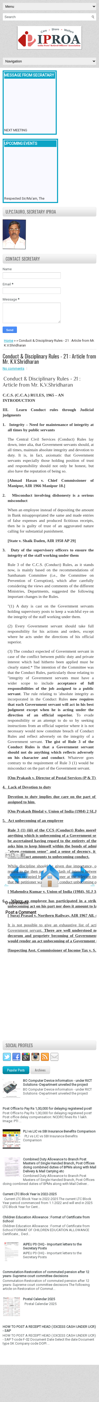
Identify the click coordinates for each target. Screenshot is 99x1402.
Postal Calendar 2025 (39, 1299)
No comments (13, 368)
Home (8, 341)
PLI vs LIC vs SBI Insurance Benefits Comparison (59, 1131)
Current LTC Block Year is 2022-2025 (29, 1194)
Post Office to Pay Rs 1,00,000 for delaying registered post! (47, 1108)
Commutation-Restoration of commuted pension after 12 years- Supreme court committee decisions (46, 1274)
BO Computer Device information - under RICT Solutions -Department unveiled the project (57, 1083)
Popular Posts (16, 1070)
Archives (40, 1070)
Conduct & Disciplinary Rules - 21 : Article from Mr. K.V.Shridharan (49, 358)
